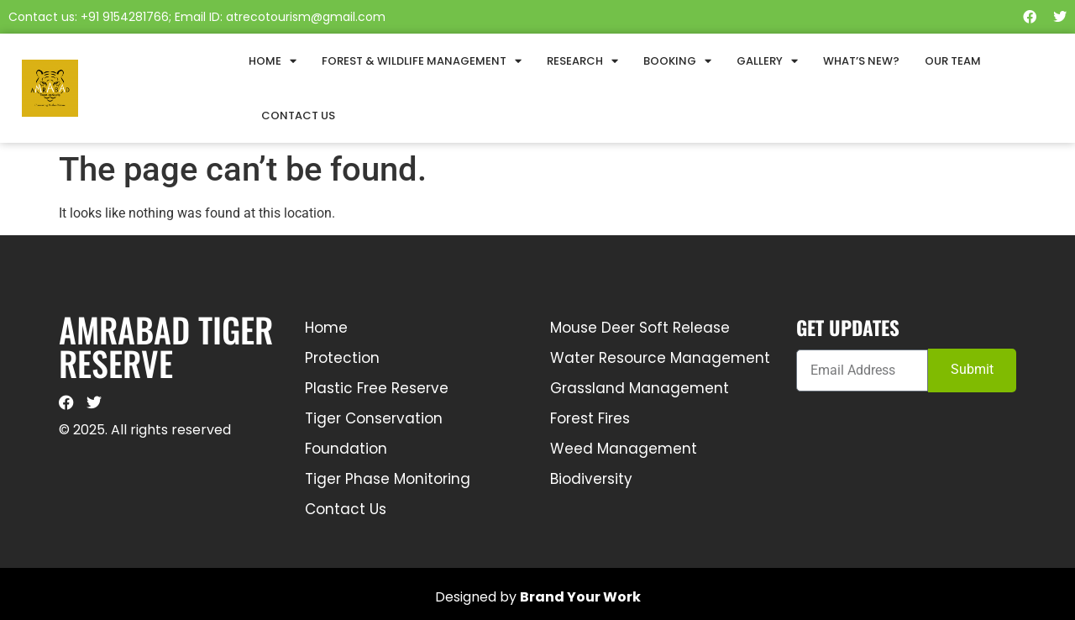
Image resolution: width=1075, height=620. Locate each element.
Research (582, 61)
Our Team (953, 61)
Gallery (767, 61)
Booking (677, 61)
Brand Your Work (580, 597)
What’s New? (861, 61)
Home (272, 61)
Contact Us (298, 115)
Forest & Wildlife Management (422, 61)
